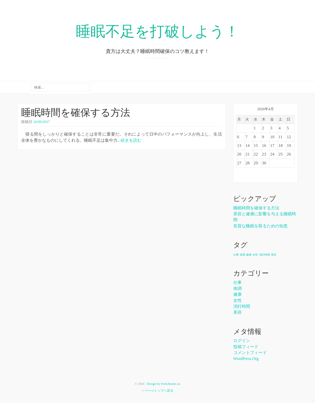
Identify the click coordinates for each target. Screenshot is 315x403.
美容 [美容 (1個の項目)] (273, 254)
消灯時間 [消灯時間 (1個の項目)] (264, 254)
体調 (237, 288)
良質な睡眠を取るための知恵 (260, 226)
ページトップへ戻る (157, 390)
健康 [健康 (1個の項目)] (249, 254)
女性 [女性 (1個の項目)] (255, 254)
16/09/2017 (41, 122)
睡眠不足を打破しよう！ (157, 31)
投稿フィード (245, 346)
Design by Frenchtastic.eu (163, 384)
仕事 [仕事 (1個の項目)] (236, 254)
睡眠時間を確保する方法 (75, 112)
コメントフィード (250, 352)
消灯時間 (241, 306)
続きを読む (131, 140)
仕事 (237, 282)
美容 (237, 312)
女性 (237, 300)
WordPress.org (246, 358)
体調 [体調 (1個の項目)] (242, 254)
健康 (237, 294)
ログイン (241, 340)
